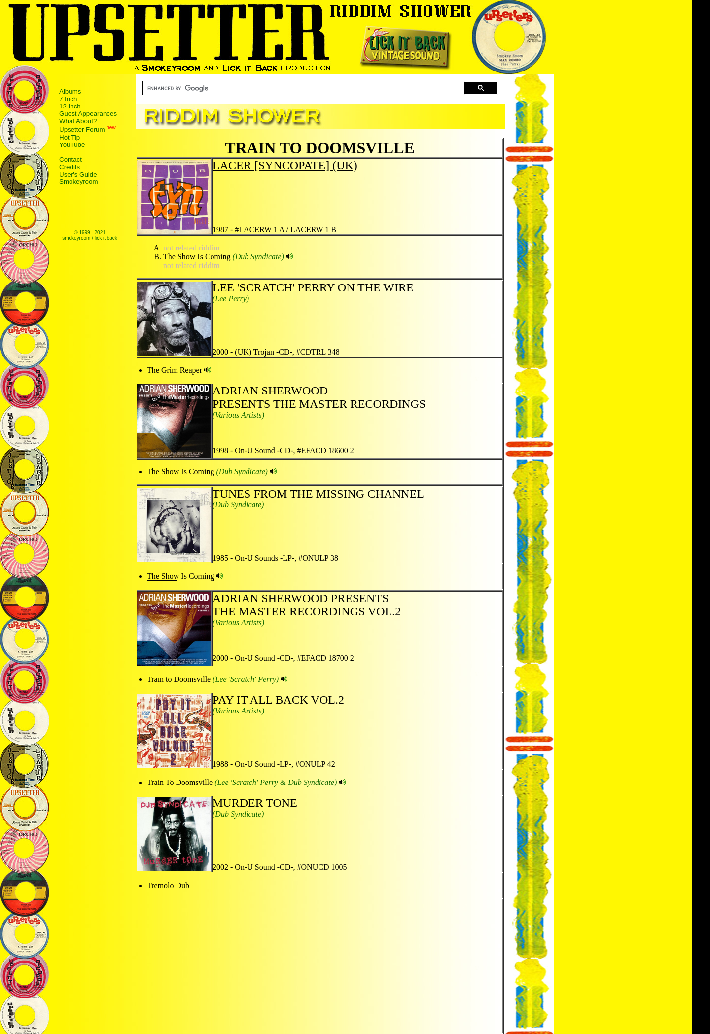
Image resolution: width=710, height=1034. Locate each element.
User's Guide (78, 174)
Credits (69, 167)
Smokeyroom (78, 181)
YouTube (72, 144)
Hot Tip (69, 137)
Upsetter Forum (82, 130)
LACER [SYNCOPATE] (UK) (285, 165)
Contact (70, 159)
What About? (78, 121)
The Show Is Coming (196, 256)
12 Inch (70, 106)
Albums (70, 91)
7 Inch (68, 99)
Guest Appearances (88, 113)
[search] (298, 88)
